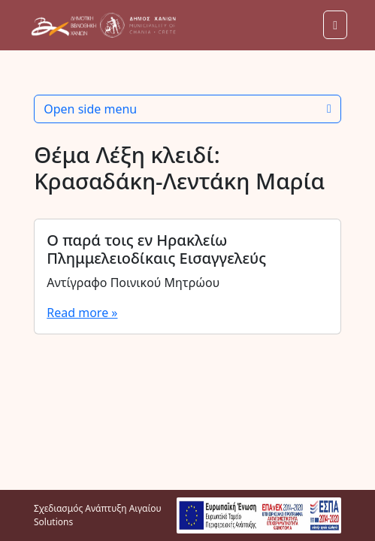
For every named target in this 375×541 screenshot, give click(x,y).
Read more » (82, 312)
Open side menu (187, 109)
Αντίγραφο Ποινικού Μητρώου (133, 282)
